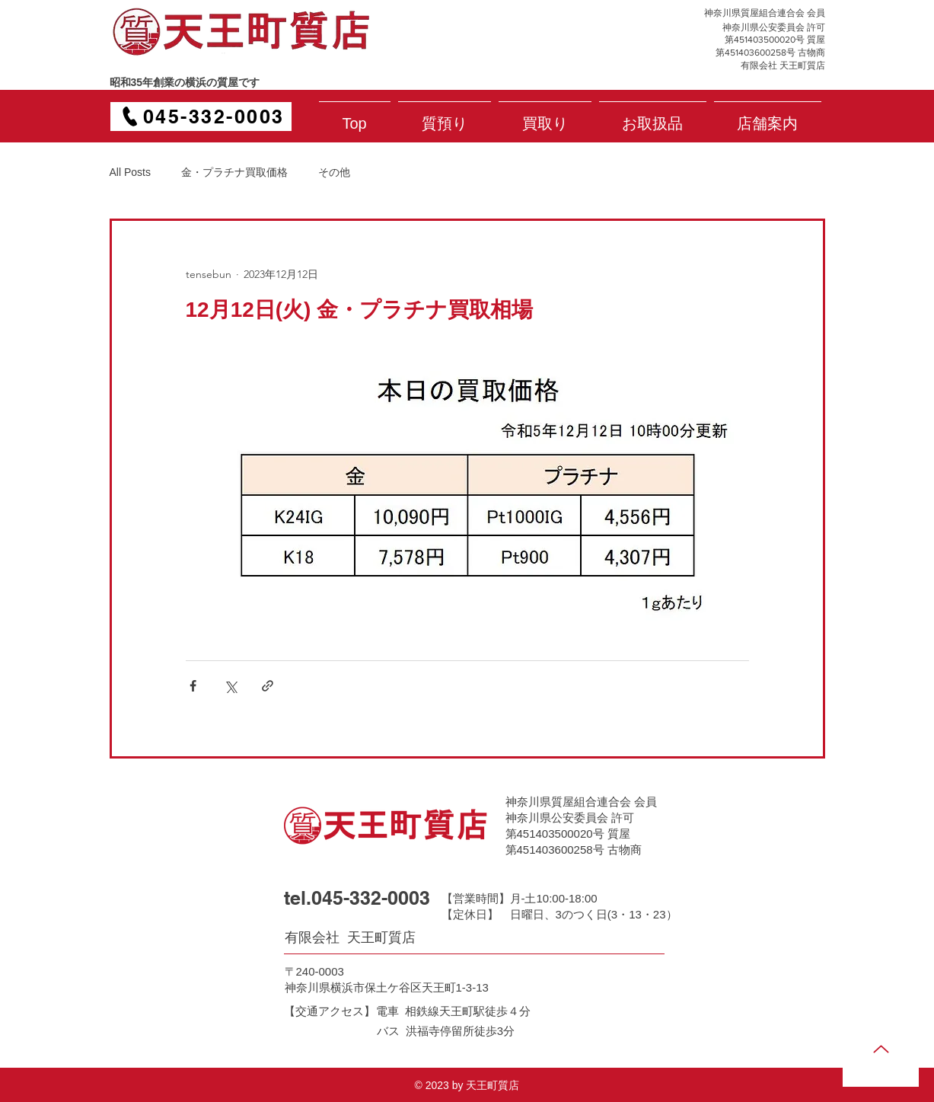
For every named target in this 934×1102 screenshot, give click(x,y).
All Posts (130, 172)
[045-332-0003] (201, 116)
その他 (334, 172)
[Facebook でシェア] (193, 686)
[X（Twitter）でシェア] (230, 686)
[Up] (881, 1049)
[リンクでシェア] (267, 686)
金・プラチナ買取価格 (234, 172)
